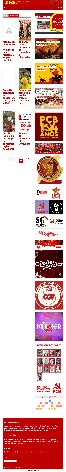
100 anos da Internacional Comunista (25, 138)
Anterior (12, 159)
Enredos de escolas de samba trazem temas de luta (25, 96)
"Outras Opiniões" (30, 439)
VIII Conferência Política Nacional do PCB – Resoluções (47, 94)
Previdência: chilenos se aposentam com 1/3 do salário (9, 96)
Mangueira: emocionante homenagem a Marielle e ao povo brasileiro (9, 51)
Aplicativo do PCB (44, 17)
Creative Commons (41, 452)
